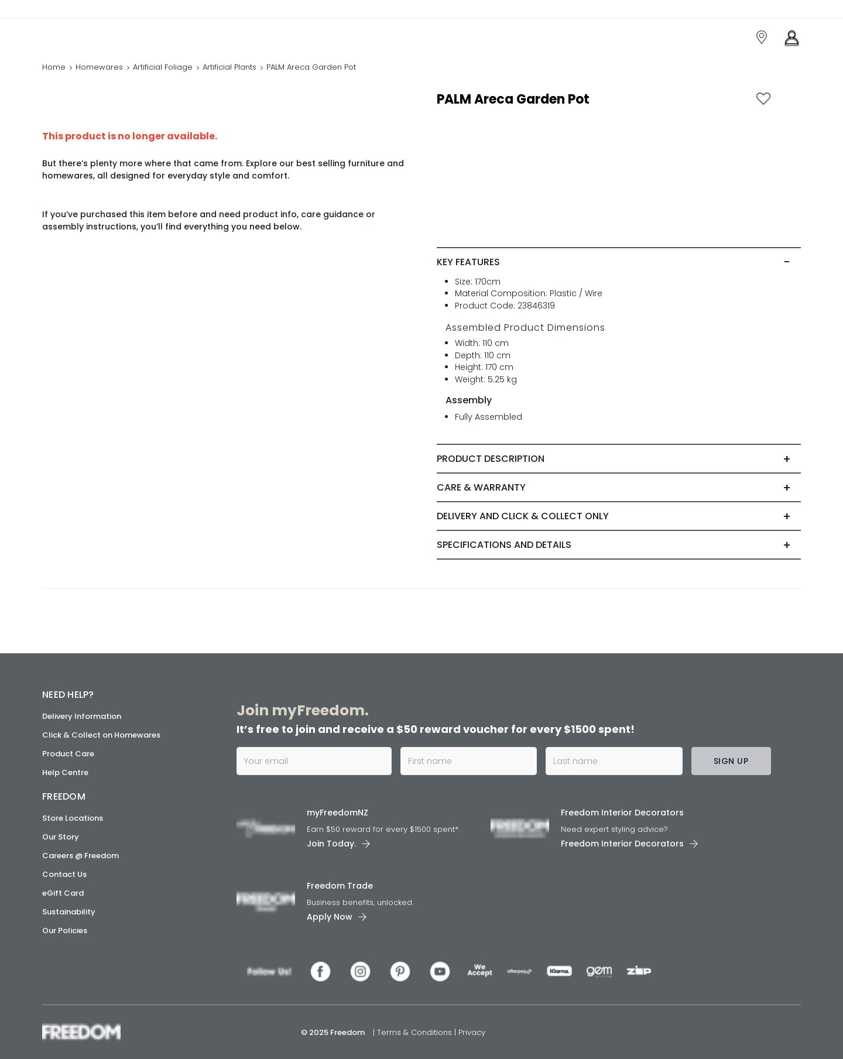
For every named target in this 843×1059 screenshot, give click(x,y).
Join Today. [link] (331, 843)
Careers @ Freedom (80, 855)
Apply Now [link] (329, 917)
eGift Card (63, 893)
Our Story (60, 836)
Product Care (68, 753)
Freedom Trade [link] (340, 886)
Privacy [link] (471, 1032)
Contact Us (64, 874)
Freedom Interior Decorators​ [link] (622, 812)
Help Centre (65, 772)
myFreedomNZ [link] (337, 812)
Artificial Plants (229, 67)
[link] (94, 34)
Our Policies (64, 930)
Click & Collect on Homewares (101, 735)
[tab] (619, 262)
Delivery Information (81, 716)
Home (54, 67)
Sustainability (68, 911)
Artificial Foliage (163, 67)
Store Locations (72, 818)
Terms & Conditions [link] (415, 1032)
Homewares (99, 67)
